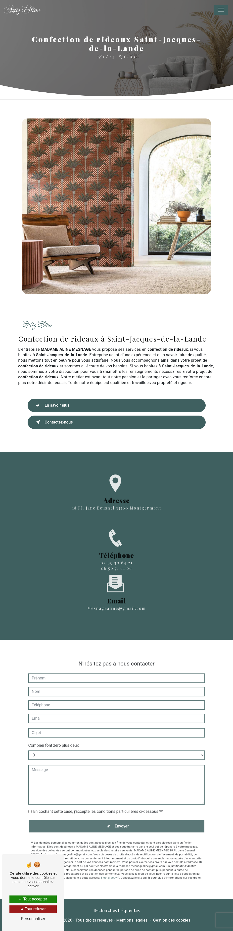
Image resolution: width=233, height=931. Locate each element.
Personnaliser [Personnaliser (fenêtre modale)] (33, 919)
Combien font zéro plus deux (53, 727)
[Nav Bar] (221, 10)
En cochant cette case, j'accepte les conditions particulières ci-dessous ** (98, 793)
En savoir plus (51, 405)
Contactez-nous (53, 422)
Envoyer (122, 807)
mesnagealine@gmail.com (116, 589)
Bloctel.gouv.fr (110, 859)
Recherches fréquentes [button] (116, 910)
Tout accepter (33, 899)
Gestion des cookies (171, 920)
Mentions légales (131, 920)
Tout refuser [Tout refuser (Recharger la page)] (33, 909)
